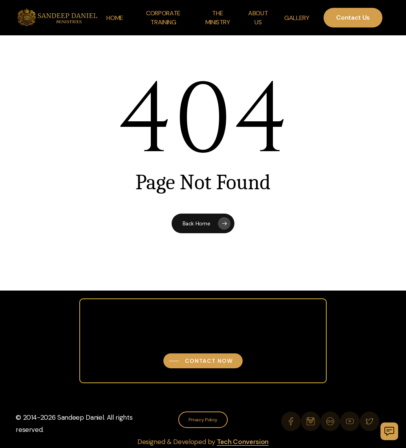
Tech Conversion (243, 441)
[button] (203, 361)
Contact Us (353, 17)
